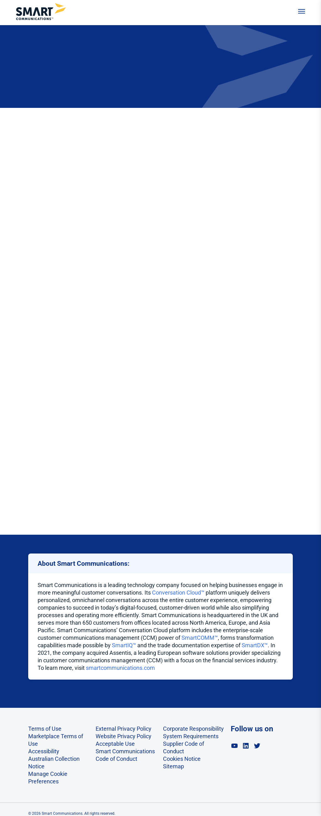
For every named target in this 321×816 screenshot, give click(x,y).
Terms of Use (44, 728)
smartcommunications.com (120, 668)
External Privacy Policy (123, 728)
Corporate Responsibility (193, 728)
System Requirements (190, 736)
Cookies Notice (182, 758)
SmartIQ (122, 645)
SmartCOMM (198, 637)
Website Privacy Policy (123, 736)
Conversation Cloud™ (178, 592)
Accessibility (43, 751)
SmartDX (253, 645)
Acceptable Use (115, 743)
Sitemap (173, 766)
